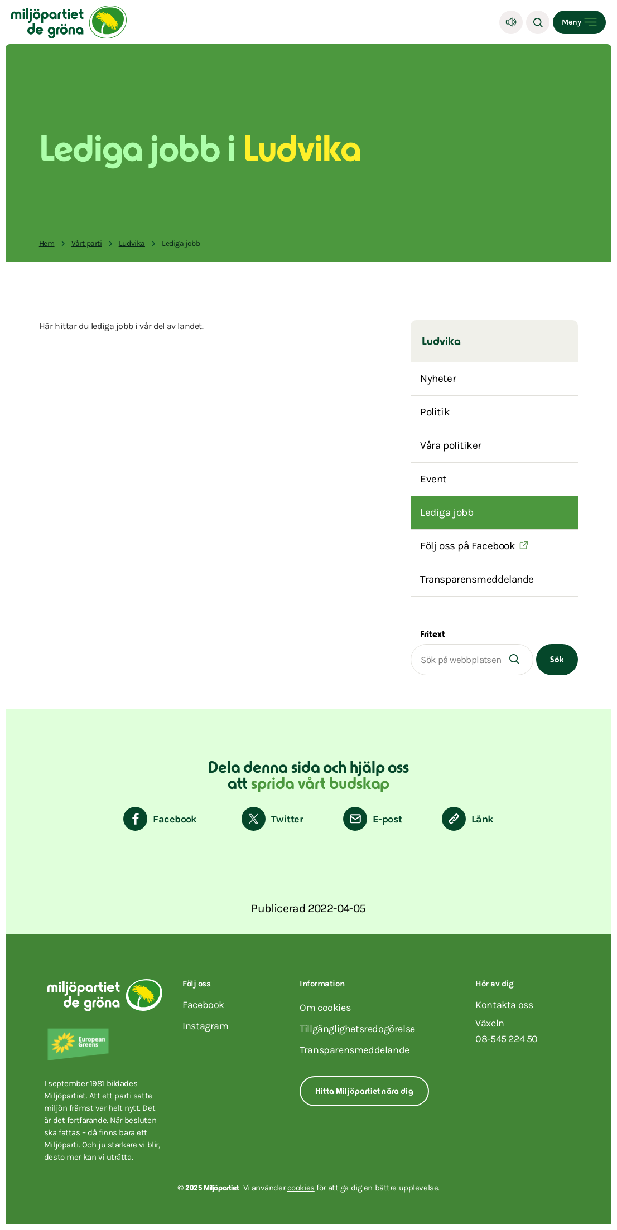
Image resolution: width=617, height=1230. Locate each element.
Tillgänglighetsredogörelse (357, 1029)
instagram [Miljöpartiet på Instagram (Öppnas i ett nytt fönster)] (205, 1026)
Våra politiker (450, 445)
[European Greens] (108, 1044)
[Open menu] (579, 22)
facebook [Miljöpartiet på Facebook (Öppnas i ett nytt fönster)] (203, 1005)
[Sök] (537, 22)
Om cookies (325, 1007)
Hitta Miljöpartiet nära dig (364, 1092)
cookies (301, 1188)
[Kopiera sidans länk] (468, 819)
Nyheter (438, 378)
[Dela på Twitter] (272, 819)
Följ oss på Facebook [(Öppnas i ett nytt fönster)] (467, 546)
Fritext (432, 635)
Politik (435, 412)
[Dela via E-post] (372, 819)
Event (433, 479)
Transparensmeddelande (477, 579)
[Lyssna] (511, 22)
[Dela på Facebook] (160, 819)
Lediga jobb (446, 512)
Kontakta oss (504, 1005)
